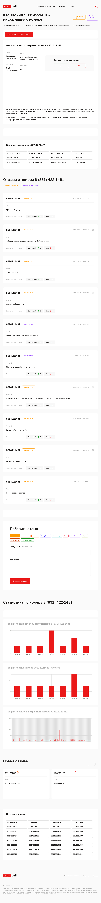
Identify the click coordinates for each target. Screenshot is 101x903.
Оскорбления (45, 536)
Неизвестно (15, 536)
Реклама (35, 536)
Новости (62, 6)
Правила (71, 6)
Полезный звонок (27, 540)
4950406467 (59, 773)
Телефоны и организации (46, 6)
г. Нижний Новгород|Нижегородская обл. (29, 58)
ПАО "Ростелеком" (12, 69)
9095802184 (10, 773)
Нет (78, 66)
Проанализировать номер (18, 34)
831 (21, 69)
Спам (65, 536)
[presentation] (48, 582)
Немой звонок (75, 536)
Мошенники (25, 536)
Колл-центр (15, 540)
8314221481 (13, 198)
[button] (90, 764)
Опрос (85, 536)
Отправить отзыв (20, 581)
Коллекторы (57, 536)
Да (61, 66)
